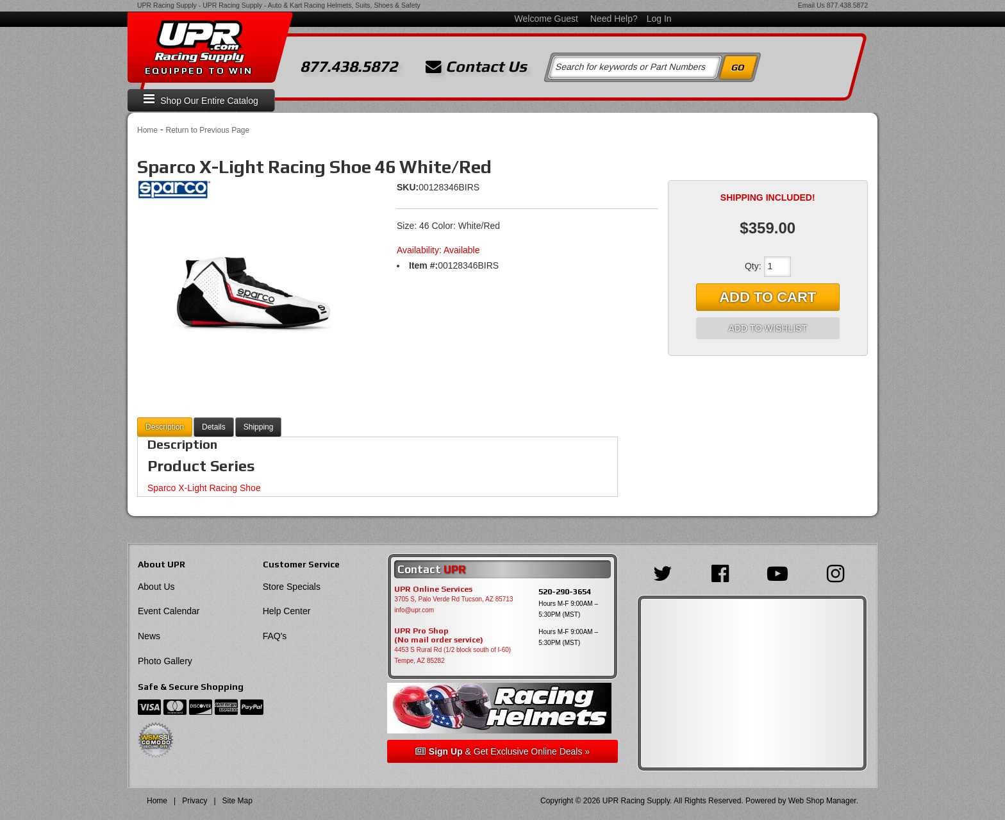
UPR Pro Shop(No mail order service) (438, 635)
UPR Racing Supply (167, 5)
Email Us (811, 5)
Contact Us (476, 66)
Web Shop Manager (822, 800)
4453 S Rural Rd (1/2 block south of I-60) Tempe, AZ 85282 (452, 655)
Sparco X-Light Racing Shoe (204, 488)
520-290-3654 (564, 591)
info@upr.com (414, 610)
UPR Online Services (433, 589)
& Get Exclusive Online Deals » (502, 751)
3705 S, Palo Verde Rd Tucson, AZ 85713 (453, 599)
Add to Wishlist (768, 328)
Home (147, 130)
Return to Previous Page (207, 130)
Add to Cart (767, 297)
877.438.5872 (847, 5)
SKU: (408, 187)
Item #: (423, 265)
